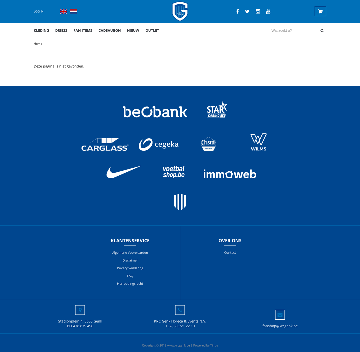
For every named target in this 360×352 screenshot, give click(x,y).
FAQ (130, 276)
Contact (230, 252)
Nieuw (133, 30)
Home (38, 44)
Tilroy (214, 345)
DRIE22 (61, 30)
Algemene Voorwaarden (130, 252)
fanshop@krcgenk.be (280, 326)
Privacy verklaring (130, 268)
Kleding (41, 30)
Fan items (83, 30)
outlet (152, 30)
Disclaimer (130, 260)
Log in (39, 11)
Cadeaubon (109, 30)
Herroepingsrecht (130, 283)
